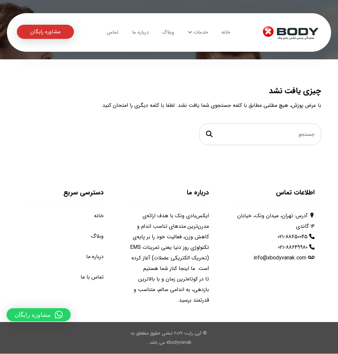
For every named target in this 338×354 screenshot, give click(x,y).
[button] (39, 314)
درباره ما (95, 257)
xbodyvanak (178, 342)
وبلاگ (97, 236)
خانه (99, 216)
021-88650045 (293, 237)
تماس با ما (92, 277)
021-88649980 (293, 248)
